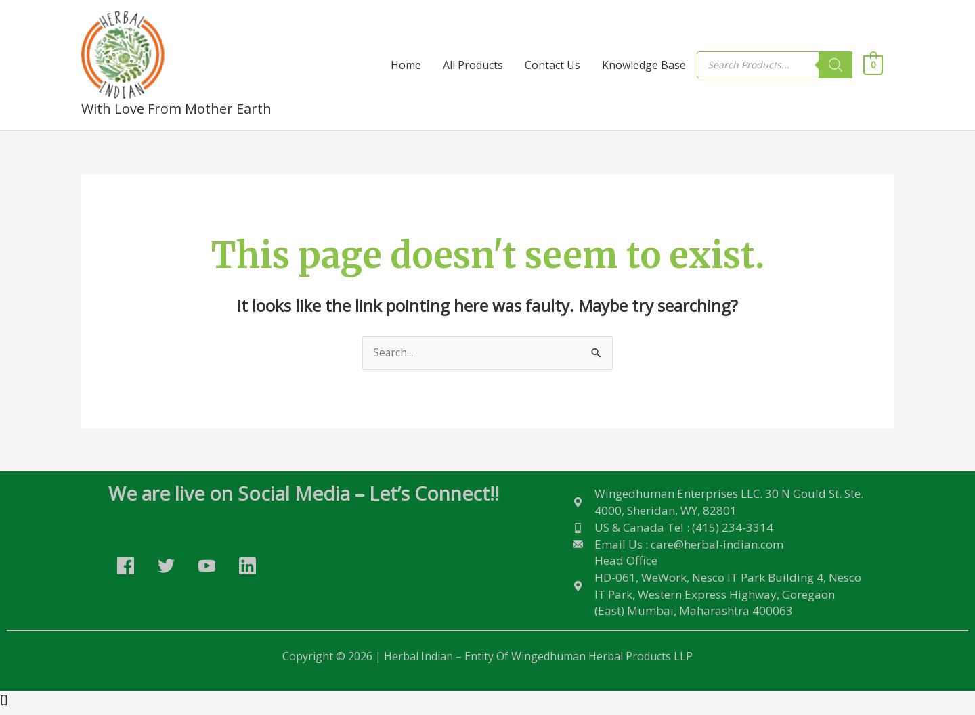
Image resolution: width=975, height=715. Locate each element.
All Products (473, 65)
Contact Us (552, 65)
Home (406, 65)
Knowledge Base (644, 65)
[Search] (835, 65)
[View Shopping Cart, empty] (873, 65)
